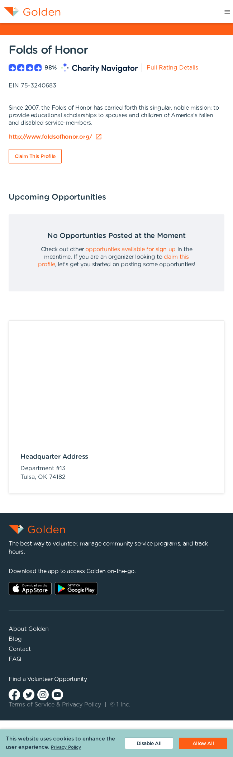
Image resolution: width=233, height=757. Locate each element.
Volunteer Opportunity (57, 679)
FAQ (15, 659)
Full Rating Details (172, 68)
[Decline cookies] (149, 743)
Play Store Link (76, 588)
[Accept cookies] (203, 743)
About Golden (29, 629)
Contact (20, 649)
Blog (15, 639)
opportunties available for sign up (130, 249)
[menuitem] (30, 12)
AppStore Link (30, 588)
